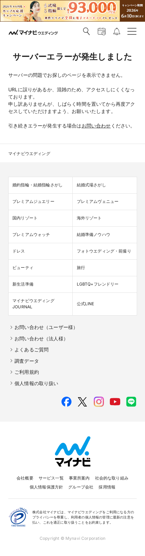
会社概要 (25, 478)
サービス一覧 (51, 478)
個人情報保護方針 (46, 487)
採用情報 (107, 487)
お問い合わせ (96, 125)
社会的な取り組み (111, 478)
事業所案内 (79, 478)
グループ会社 (80, 487)
